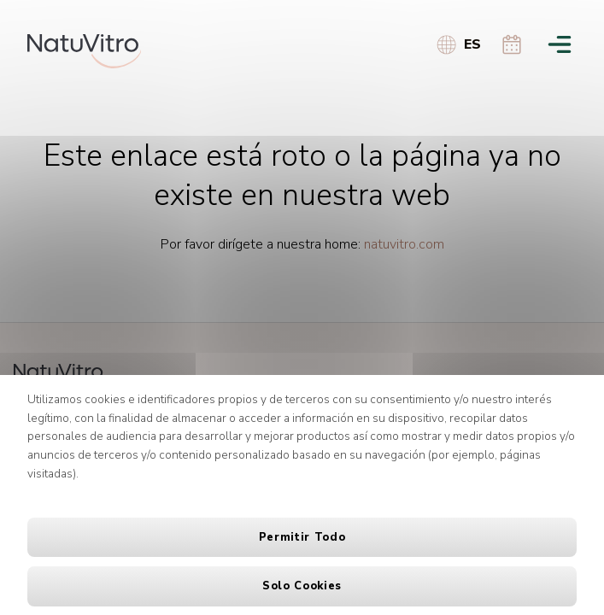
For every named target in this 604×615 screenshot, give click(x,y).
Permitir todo (302, 537)
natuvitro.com (404, 244)
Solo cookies (302, 586)
